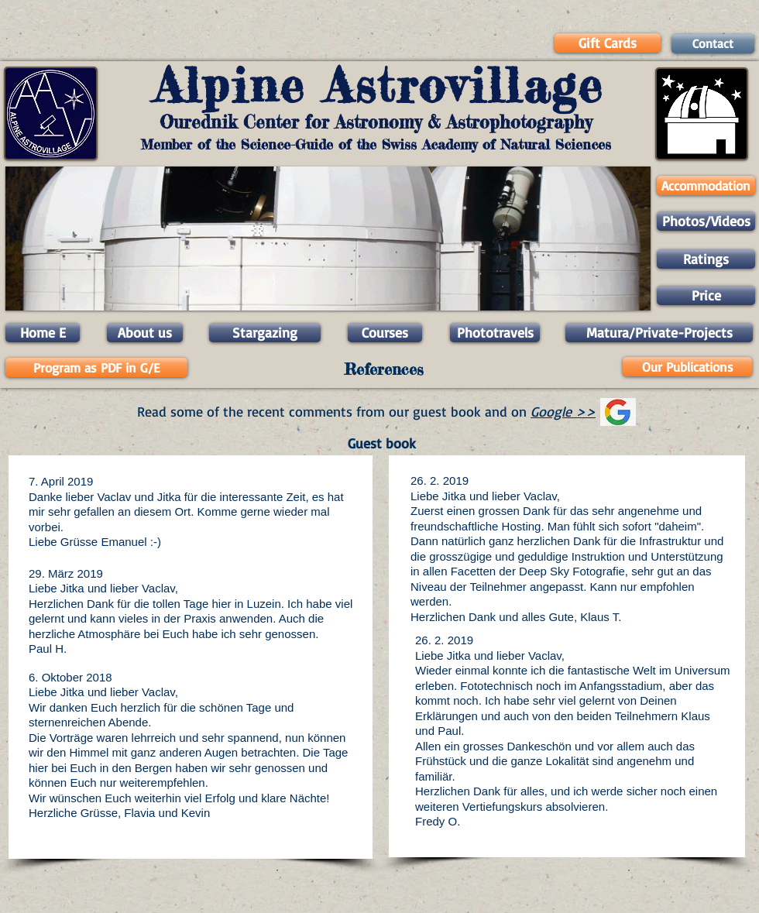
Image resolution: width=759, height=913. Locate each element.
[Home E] (42, 332)
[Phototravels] (495, 332)
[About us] (145, 332)
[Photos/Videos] (706, 221)
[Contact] (712, 43)
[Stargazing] (265, 332)
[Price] (706, 295)
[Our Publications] (687, 366)
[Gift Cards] (608, 43)
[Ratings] (706, 259)
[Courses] (385, 332)
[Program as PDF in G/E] (96, 367)
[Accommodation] (706, 185)
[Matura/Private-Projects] (659, 332)
